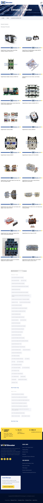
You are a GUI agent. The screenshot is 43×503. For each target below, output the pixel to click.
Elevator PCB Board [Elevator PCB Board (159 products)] (16, 323)
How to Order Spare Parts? (27, 447)
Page (8, 18)
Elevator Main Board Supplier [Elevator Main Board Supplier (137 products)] (18, 317)
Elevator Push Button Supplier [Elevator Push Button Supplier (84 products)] (18, 346)
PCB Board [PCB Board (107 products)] (14, 379)
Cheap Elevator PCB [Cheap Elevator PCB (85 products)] (16, 289)
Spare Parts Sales (26, 465)
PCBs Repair (24, 467)
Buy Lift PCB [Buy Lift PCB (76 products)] (23, 280)
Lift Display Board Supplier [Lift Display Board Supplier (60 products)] (17, 358)
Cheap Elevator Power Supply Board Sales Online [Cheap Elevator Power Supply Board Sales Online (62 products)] (20, 296)
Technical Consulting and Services (29, 472)
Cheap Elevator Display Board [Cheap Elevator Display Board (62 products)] (18, 283)
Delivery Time (25, 452)
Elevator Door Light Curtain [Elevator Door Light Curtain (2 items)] (18, 394)
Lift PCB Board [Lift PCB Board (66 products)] (20, 361)
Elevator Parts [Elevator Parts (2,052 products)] (15, 320)
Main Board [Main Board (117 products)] (23, 376)
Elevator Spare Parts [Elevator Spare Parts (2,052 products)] (16, 349)
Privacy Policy (7, 500)
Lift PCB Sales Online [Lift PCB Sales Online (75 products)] (16, 367)
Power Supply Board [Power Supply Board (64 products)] (22, 379)
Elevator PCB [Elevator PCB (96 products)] (23, 320)
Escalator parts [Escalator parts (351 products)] (26, 349)
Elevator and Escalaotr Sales (28, 463)
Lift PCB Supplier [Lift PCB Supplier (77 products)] (25, 367)
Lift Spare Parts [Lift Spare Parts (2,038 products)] (15, 376)
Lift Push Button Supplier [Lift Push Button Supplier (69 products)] (17, 373)
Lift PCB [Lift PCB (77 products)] (13, 361)
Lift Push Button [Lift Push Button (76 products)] (15, 370)
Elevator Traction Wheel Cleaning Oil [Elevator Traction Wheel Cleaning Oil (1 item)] (19, 406)
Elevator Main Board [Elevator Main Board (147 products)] (16, 314)
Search (25, 271)
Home (3, 18)
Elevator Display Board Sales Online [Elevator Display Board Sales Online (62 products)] (19, 308)
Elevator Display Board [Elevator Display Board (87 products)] (17, 305)
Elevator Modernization (27, 470)
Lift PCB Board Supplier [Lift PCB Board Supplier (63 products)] (16, 364)
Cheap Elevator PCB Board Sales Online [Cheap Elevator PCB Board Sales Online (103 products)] (20, 292)
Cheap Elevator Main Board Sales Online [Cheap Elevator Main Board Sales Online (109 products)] (20, 286)
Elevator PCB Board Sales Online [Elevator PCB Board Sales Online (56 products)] (18, 326)
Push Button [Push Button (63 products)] (14, 382)
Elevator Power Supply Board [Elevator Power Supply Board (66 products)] (18, 337)
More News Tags (14, 421)
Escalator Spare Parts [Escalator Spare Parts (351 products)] (16, 352)
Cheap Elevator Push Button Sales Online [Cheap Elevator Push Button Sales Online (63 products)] (20, 299)
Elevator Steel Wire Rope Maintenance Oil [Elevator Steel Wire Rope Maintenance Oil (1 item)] (20, 400)
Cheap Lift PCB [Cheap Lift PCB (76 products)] (15, 302)
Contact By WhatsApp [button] (8, 486)
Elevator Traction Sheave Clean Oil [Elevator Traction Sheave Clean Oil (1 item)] (19, 403)
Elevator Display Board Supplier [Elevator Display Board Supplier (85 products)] (18, 311)
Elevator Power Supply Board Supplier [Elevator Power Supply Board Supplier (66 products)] (20, 340)
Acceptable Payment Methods (28, 456)
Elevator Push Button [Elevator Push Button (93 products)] (16, 343)
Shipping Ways (25, 449)
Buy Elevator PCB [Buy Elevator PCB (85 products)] (15, 280)
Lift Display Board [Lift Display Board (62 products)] (15, 355)
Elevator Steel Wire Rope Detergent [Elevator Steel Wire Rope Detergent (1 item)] (19, 397)
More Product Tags (15, 387)
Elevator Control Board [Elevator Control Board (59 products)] (25, 302)
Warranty (24, 454)
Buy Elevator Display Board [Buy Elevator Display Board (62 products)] (17, 277)
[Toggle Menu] (41, 2)
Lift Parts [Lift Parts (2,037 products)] (27, 358)
